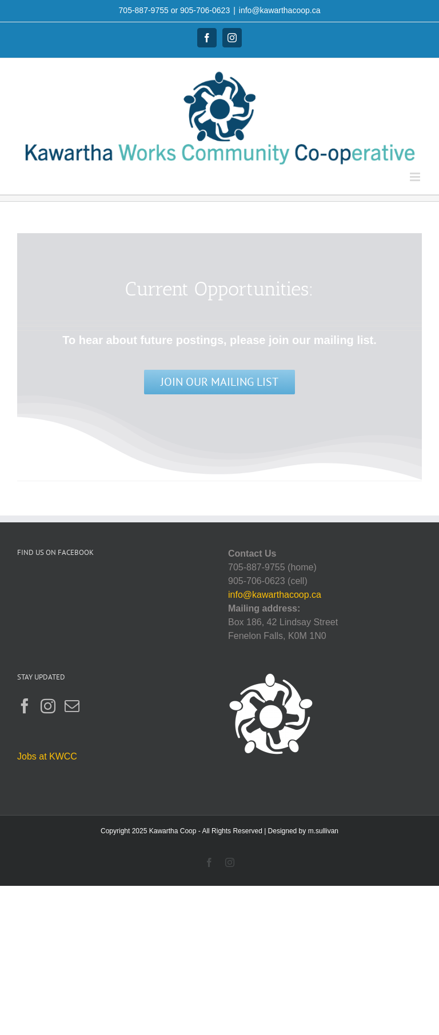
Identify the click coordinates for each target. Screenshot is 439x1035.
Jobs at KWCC (47, 756)
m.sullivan (323, 831)
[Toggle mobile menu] (416, 177)
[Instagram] (48, 705)
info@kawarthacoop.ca (280, 10)
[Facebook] (24, 705)
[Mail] (72, 705)
